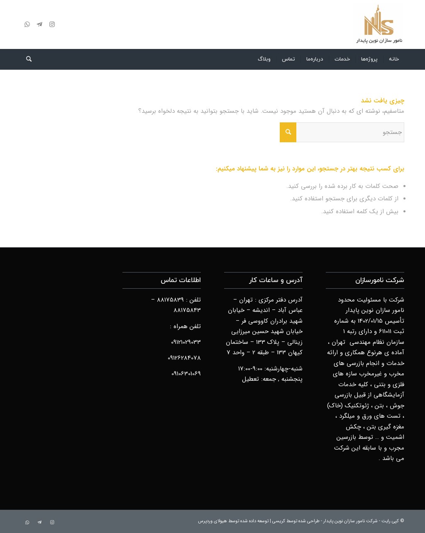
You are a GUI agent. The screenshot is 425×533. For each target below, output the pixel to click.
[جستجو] (26, 59)
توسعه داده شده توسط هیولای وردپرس (233, 521)
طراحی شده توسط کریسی (296, 521)
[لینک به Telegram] (39, 24)
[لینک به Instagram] (52, 24)
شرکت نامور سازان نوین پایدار (350, 521)
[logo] (378, 24)
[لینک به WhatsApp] (27, 24)
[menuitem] (393, 59)
